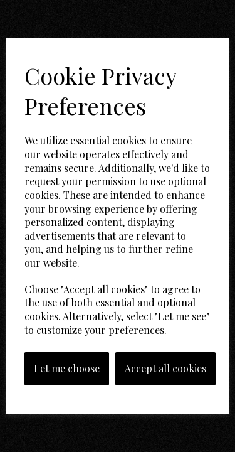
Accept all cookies (165, 368)
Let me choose (67, 368)
